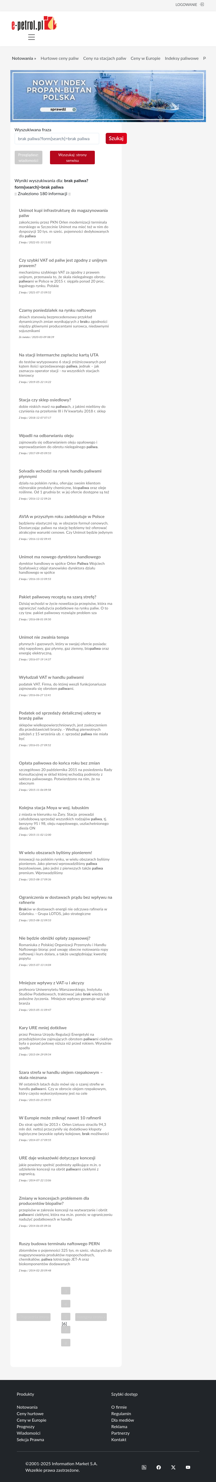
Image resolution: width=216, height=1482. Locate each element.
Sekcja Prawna (30, 1439)
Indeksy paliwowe (182, 58)
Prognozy (26, 1426)
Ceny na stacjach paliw (104, 58)
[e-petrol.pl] (34, 22)
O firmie (119, 1406)
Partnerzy (120, 1432)
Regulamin (121, 1413)
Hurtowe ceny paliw (59, 58)
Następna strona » (91, 1317)
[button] (144, 1467)
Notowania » (24, 58)
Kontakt (118, 1439)
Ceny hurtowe (30, 1413)
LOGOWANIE (190, 4)
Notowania (27, 1406)
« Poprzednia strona (33, 1317)
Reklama (119, 1426)
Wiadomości (28, 1432)
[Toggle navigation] (31, 37)
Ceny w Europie (145, 58)
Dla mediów (122, 1419)
